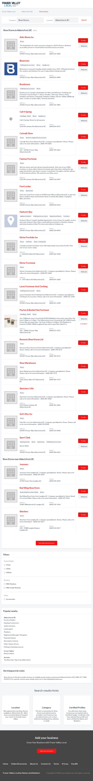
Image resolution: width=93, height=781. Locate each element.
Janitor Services (9, 626)
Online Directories (19, 764)
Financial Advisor (10, 638)
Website (84, 46)
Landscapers (8, 629)
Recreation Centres (11, 641)
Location (50, 20)
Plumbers (7, 632)
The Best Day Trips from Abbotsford (17, 660)
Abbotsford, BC (27, 11)
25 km (8, 565)
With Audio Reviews (13, 588)
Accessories (10, 599)
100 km (8, 572)
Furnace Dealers (10, 620)
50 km (8, 569)
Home (5, 764)
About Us (34, 764)
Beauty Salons (9, 653)
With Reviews (11, 584)
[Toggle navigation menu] (90, 4)
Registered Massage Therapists (15, 635)
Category (12, 20)
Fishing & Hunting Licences (13, 647)
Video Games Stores (11, 644)
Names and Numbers (31, 773)
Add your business (46, 751)
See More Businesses (46, 543)
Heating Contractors (11, 623)
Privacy (65, 764)
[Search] (83, 20)
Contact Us (46, 764)
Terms (56, 764)
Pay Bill (74, 764)
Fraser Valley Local (8, 11)
